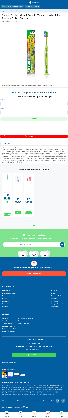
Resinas (4, 298)
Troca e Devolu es (7, 323)
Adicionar (7, 214)
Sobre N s (5, 318)
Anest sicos (54, 301)
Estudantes (21, 321)
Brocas (53, 293)
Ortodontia (54, 298)
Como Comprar (6, 321)
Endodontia (54, 306)
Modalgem (5, 301)
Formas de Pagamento (8, 326)
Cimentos (5, 306)
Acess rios (54, 290)
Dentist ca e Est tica (56, 296)
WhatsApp (34, 355)
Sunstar (15, 21)
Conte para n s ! (34, 274)
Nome (2, 99)
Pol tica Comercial (23, 323)
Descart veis (6, 296)
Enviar (34, 119)
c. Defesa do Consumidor (25, 318)
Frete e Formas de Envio (9, 329)
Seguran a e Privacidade (9, 331)
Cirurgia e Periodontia (57, 304)
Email (2, 108)
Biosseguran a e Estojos (9, 293)
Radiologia (5, 304)
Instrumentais (6, 290)
